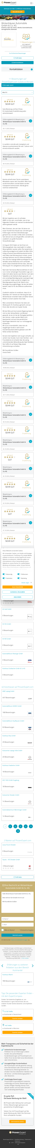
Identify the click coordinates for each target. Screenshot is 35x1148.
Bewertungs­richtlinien (8, 1139)
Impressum (17, 1141)
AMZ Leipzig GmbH (8, 691)
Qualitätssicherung (19, 1139)
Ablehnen (17, 597)
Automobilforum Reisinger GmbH (12, 654)
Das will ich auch (17, 12)
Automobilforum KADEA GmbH (12, 706)
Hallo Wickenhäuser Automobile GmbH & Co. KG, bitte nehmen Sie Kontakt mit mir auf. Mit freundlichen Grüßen (17, 902)
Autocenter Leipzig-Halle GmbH (12, 750)
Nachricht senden (17, 935)
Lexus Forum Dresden (9, 845)
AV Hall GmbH (6, 609)
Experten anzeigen (17, 1018)
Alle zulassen (17, 587)
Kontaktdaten (21, 69)
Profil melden (25, 958)
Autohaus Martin (7, 975)
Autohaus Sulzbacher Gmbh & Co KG (13, 668)
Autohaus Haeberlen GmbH (11, 765)
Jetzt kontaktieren (17, 62)
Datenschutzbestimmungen (19, 940)
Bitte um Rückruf (9, 930)
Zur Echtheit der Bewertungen (17, 53)
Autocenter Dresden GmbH (10, 795)
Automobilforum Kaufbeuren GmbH (13, 721)
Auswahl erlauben (17, 592)
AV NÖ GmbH (6, 639)
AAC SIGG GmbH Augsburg (10, 780)
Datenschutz (28, 1139)
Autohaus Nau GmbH (9, 736)
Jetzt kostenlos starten (17, 1121)
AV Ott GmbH (6, 624)
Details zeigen (25, 583)
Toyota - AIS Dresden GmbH (11, 860)
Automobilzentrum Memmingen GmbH (14, 810)
